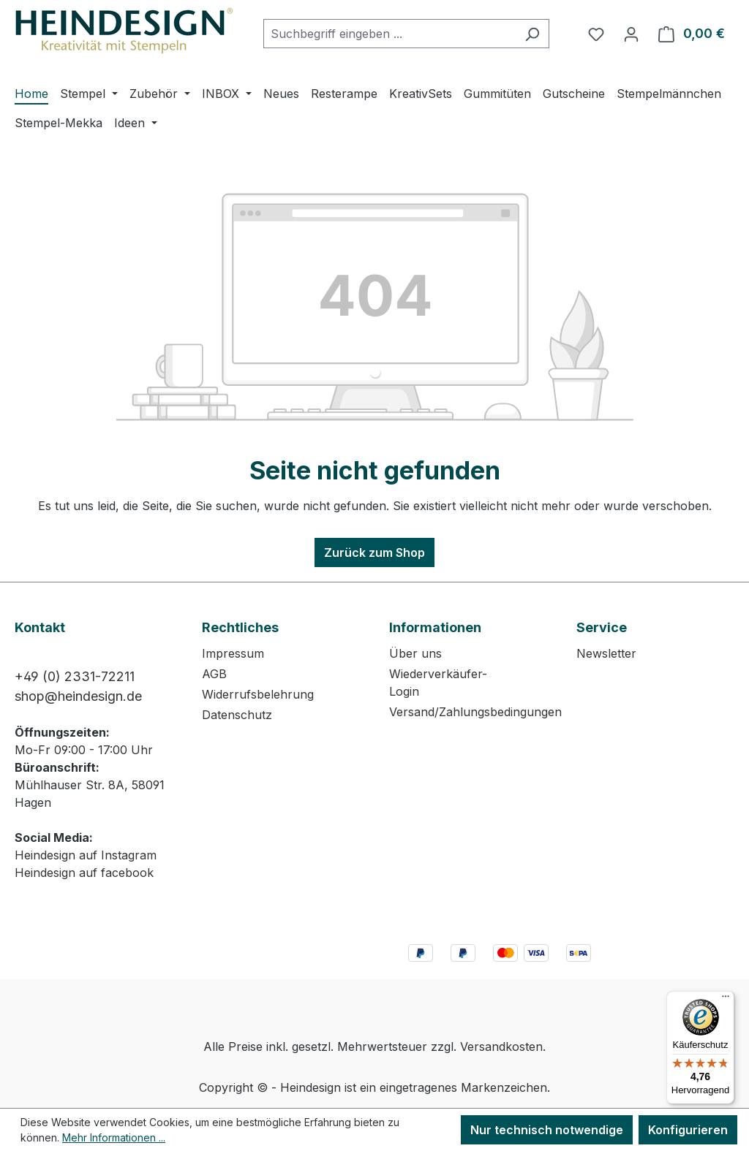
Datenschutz (237, 714)
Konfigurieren (688, 1129)
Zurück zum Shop (374, 552)
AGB (214, 673)
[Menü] (725, 999)
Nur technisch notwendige (546, 1129)
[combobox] (389, 33)
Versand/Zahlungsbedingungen (475, 711)
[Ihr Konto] (631, 33)
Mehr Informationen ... (113, 1137)
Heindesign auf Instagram (86, 855)
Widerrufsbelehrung (258, 694)
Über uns (415, 653)
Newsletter (606, 653)
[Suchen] (532, 33)
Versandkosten (501, 1046)
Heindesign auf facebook (84, 872)
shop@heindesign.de (78, 696)
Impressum (233, 653)
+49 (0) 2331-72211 (75, 676)
